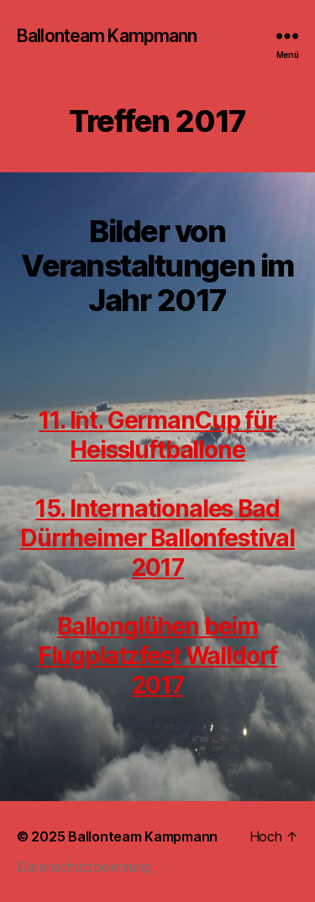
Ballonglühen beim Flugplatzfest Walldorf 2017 (157, 655)
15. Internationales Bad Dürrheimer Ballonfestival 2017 (157, 538)
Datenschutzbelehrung (84, 866)
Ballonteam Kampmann (107, 36)
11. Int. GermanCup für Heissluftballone (157, 435)
